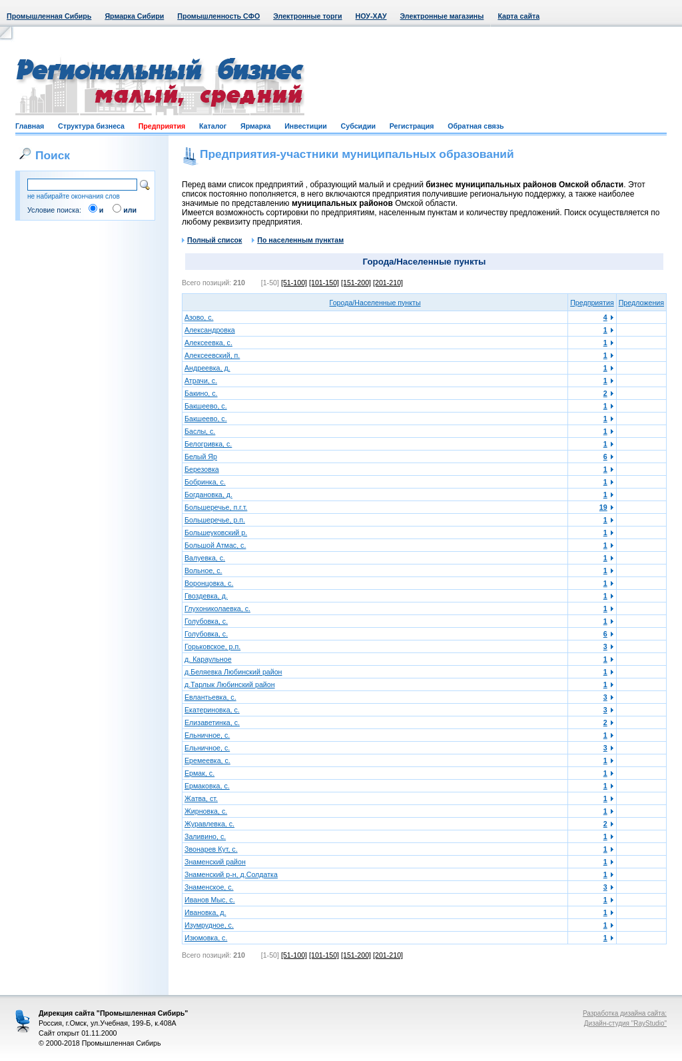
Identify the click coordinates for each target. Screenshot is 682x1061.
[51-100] (294, 283)
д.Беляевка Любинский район (233, 672)
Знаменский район (215, 862)
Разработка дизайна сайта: (625, 1013)
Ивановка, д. (205, 912)
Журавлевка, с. (209, 824)
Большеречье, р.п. (214, 520)
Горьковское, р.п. (212, 646)
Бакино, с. (201, 393)
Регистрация (412, 126)
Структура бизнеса (91, 126)
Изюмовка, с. (205, 938)
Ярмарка (255, 126)
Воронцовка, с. (208, 583)
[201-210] (388, 283)
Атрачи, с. (200, 381)
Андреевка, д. (207, 368)
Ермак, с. (199, 773)
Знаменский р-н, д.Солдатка (231, 874)
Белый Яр (200, 457)
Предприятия (162, 126)
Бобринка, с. (205, 482)
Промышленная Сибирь (49, 16)
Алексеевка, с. (208, 343)
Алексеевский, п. (212, 355)
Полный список (212, 240)
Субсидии (358, 126)
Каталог (212, 126)
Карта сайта (518, 16)
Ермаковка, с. (207, 786)
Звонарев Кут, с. (211, 849)
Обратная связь (476, 126)
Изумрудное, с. (209, 925)
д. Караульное (208, 659)
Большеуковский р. (215, 532)
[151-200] (356, 283)
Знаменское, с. (209, 887)
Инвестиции (305, 126)
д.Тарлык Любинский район (229, 684)
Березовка (201, 469)
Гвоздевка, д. (206, 596)
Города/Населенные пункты (375, 303)
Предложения (641, 303)
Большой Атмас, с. (215, 545)
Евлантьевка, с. (210, 697)
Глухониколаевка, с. (217, 608)
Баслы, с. (199, 431)
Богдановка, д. (208, 495)
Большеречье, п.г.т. (215, 507)
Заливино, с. (205, 836)
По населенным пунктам (298, 240)
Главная (29, 126)
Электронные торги (307, 16)
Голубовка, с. (206, 621)
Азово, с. (198, 317)
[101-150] (324, 283)
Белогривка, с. (208, 444)
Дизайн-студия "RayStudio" (625, 1023)
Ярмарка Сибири (134, 16)
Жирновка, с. (205, 811)
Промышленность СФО (218, 16)
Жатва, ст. (201, 798)
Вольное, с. (203, 570)
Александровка (209, 330)
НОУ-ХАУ (371, 16)
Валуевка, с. (204, 558)
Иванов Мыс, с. (209, 900)
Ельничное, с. (207, 735)
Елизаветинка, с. (212, 722)
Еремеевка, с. (207, 760)
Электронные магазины (442, 16)
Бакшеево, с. (205, 406)
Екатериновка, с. (212, 710)
